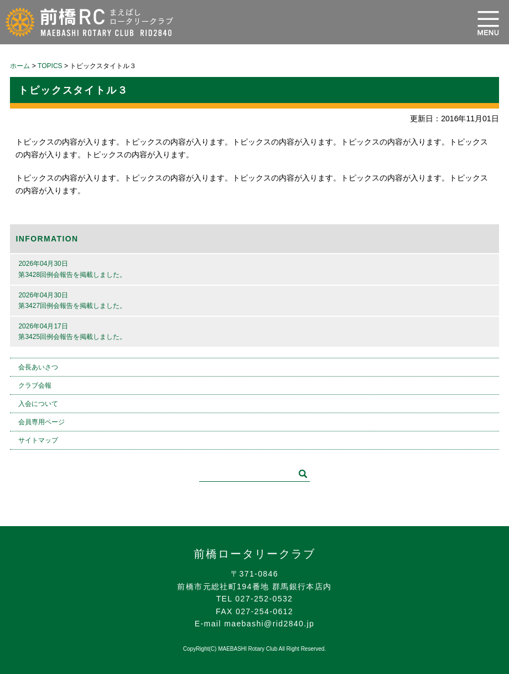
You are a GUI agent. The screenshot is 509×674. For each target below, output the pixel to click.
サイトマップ (38, 440)
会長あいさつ (38, 367)
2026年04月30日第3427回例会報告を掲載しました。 (72, 300)
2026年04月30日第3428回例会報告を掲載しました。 (72, 269)
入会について (38, 404)
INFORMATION (46, 238)
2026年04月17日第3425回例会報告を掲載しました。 (72, 331)
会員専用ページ (41, 422)
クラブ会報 (34, 385)
